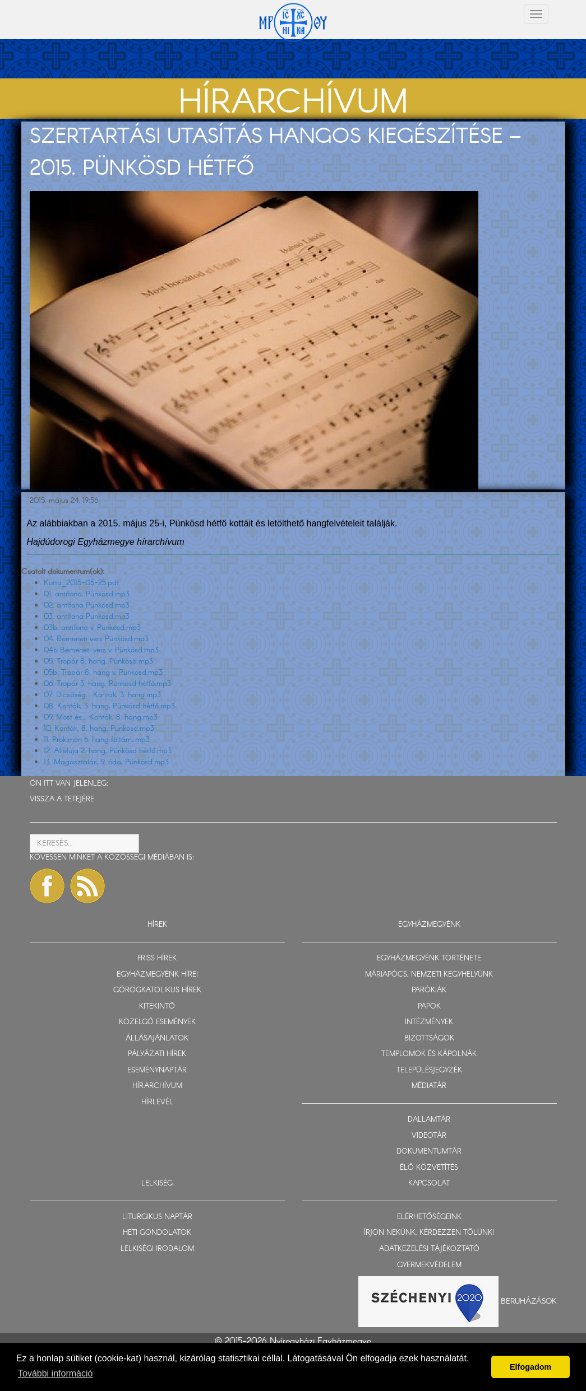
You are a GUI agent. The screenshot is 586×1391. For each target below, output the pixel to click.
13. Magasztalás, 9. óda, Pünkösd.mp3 (106, 762)
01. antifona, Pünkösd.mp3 (87, 594)
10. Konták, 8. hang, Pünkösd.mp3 (99, 728)
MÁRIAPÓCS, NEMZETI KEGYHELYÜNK (429, 974)
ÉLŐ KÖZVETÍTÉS (429, 1168)
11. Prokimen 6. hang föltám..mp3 (97, 739)
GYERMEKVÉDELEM (429, 1265)
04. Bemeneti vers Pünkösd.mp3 (96, 639)
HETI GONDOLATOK (157, 1232)
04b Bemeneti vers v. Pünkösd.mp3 (101, 650)
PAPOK (429, 1006)
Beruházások (529, 1301)
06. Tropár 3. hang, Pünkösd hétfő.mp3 (107, 683)
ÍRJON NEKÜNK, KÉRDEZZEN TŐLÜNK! (429, 1232)
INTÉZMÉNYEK (429, 1022)
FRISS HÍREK (157, 958)
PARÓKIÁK (429, 990)
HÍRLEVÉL (157, 1102)
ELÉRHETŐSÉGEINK (429, 1217)
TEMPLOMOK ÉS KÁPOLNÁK (429, 1054)
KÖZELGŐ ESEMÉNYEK (157, 1022)
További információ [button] (55, 1373)
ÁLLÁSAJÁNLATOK (157, 1038)
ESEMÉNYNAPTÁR (157, 1070)
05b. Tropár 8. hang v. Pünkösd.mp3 (103, 672)
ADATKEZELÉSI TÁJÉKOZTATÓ (429, 1249)
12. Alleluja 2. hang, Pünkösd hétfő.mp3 (108, 751)
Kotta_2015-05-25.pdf (81, 583)
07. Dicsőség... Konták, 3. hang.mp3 (102, 695)
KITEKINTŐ (157, 1006)
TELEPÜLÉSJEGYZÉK (429, 1070)
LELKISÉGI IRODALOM (157, 1249)
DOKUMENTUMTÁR (429, 1151)
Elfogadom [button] (530, 1366)
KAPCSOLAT (429, 1183)
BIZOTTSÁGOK (429, 1038)
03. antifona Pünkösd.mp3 (87, 616)
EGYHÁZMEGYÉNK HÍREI (157, 974)
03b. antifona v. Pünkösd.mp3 (92, 627)
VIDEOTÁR (429, 1136)
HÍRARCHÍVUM (157, 1086)
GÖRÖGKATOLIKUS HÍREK (157, 990)
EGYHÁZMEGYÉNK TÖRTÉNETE (429, 958)
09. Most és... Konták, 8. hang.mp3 (101, 717)
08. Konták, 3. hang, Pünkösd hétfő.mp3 (109, 706)
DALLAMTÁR (429, 1119)
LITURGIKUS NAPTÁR (157, 1217)
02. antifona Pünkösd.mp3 (87, 605)
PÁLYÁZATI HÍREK (157, 1054)
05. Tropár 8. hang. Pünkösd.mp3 (98, 661)
